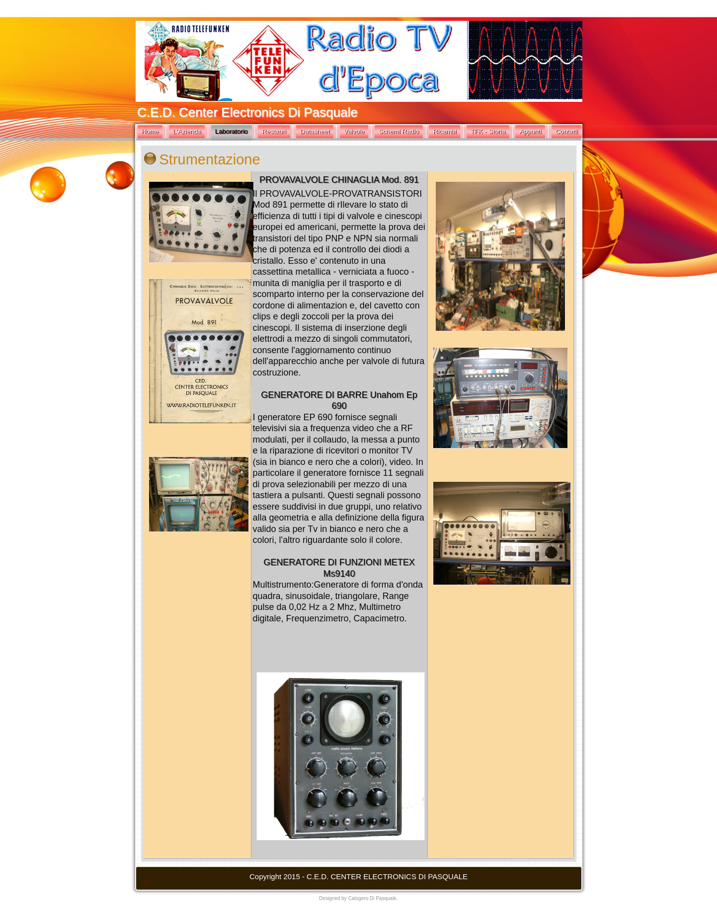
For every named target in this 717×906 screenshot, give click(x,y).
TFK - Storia (488, 131)
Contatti (567, 131)
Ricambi (444, 131)
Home (150, 131)
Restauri (274, 131)
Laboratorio (231, 131)
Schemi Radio (399, 131)
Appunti (530, 131)
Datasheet (314, 131)
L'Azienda (187, 131)
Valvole (354, 131)
